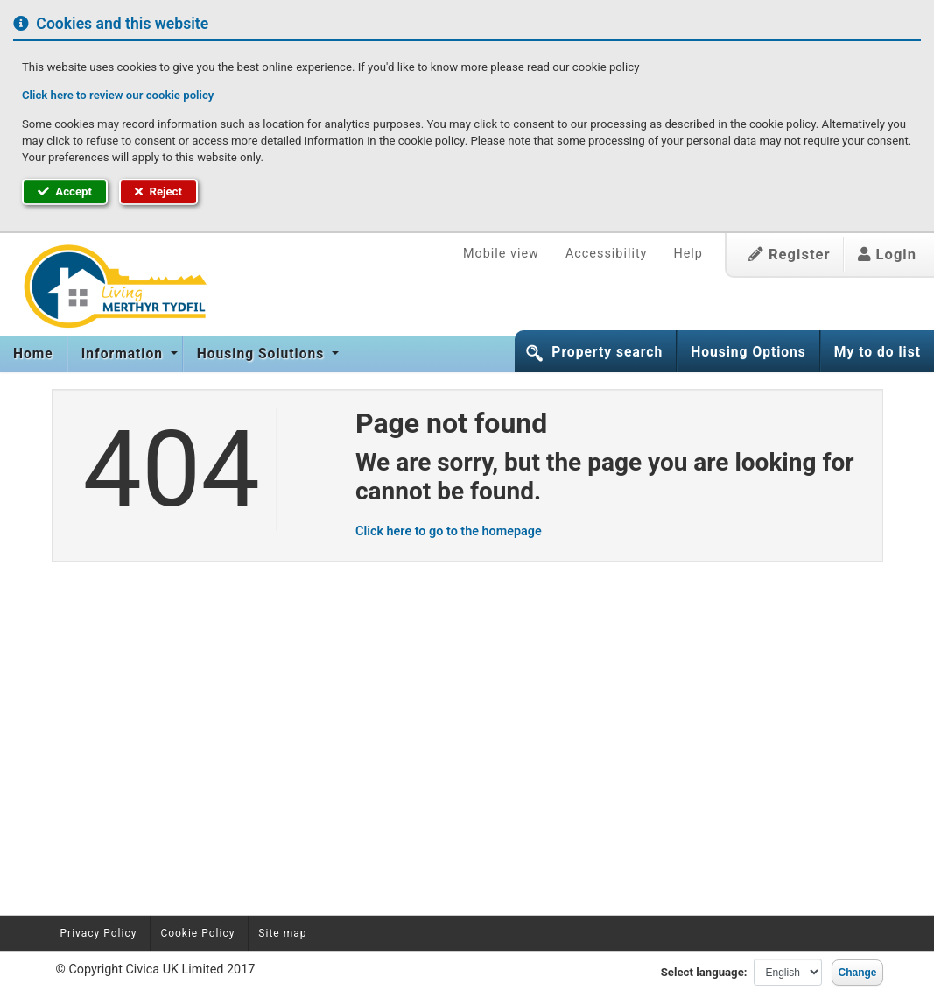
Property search (607, 352)
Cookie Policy (197, 933)
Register (789, 254)
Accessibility (606, 253)
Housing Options (748, 352)
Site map (282, 933)
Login (887, 254)
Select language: (704, 972)
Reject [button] (158, 191)
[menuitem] (33, 354)
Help (687, 253)
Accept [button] (65, 191)
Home (33, 354)
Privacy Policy (98, 933)
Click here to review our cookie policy (118, 95)
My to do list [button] (877, 352)
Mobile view (501, 253)
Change (857, 972)
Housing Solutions (262, 354)
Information (124, 354)
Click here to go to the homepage (448, 531)
